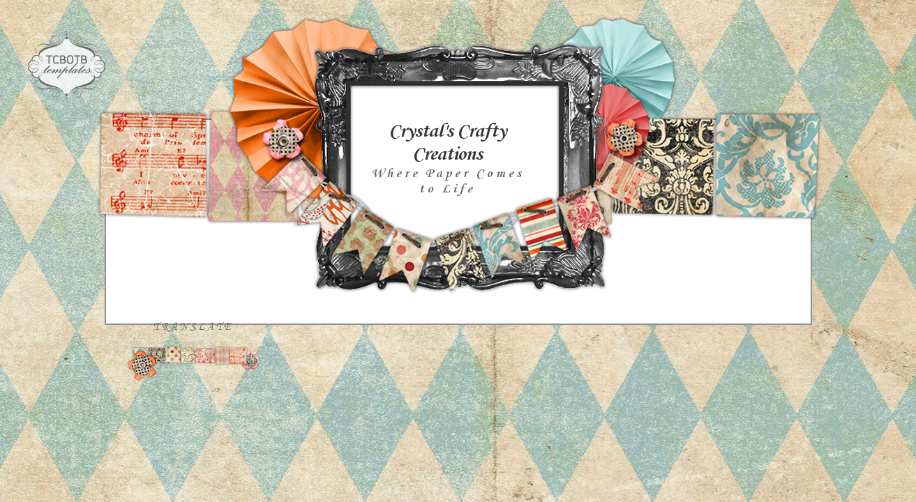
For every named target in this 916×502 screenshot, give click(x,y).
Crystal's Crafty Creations (447, 143)
